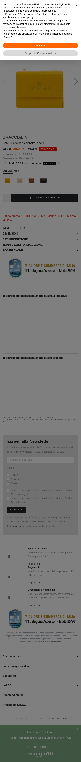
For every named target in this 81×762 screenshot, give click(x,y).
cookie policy (26, 17)
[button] (76, 5)
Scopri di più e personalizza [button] (40, 53)
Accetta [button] (40, 45)
